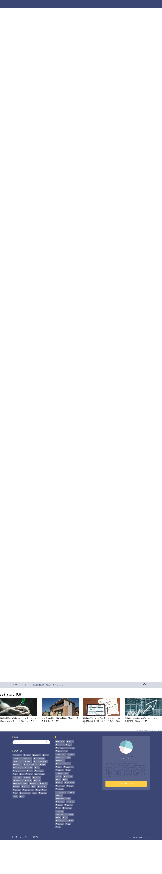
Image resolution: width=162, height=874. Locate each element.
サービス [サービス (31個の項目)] (29, 761)
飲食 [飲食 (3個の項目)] (22, 796)
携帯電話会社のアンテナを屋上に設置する (53, 166)
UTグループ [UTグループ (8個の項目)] (37, 755)
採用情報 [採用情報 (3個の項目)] (28, 777)
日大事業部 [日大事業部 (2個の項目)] (37, 777)
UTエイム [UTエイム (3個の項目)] (28, 755)
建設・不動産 (22, 591)
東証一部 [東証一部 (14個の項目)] (29, 780)
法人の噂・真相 (55, 4)
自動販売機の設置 (43, 163)
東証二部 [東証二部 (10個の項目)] (37, 780)
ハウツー (111, 4)
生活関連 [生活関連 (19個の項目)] (17, 787)
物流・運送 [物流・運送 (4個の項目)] (44, 783)
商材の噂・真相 (74, 4)
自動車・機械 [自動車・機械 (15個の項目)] (43, 787)
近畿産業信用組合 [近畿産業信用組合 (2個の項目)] (25, 793)
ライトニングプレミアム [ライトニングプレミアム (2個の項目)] (32, 764)
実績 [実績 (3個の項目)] (22, 774)
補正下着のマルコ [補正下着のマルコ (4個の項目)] (29, 790)
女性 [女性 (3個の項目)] (16, 774)
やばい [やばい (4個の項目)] (46, 755)
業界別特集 (125, 4)
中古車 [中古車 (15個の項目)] (43, 764)
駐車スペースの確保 (44, 169)
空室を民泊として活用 (45, 175)
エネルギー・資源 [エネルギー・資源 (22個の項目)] (39, 758)
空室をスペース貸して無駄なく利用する (52, 172)
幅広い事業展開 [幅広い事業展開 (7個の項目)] (40, 774)
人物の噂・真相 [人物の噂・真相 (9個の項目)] (19, 768)
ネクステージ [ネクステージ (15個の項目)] (18, 764)
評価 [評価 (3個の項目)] (39, 790)
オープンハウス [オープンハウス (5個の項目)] (19, 761)
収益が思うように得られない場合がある (46, 156)
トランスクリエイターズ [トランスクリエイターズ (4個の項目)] (41, 761)
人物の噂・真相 (94, 4)
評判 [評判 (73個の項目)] (45, 790)
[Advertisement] (128, 187)
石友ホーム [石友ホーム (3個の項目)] (26, 787)
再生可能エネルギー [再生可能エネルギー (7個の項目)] (20, 771)
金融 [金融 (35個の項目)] (35, 793)
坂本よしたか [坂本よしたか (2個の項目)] (39, 771)
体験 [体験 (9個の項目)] (37, 768)
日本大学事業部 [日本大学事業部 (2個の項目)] (19, 780)
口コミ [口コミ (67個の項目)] (30, 771)
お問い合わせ (142, 4)
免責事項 (35, 837)
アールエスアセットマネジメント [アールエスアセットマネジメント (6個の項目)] (23, 758)
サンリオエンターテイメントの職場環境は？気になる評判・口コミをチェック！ (129, 133)
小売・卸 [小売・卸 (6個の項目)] (30, 774)
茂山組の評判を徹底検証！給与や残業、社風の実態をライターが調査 (128, 106)
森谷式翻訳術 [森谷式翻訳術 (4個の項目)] (34, 783)
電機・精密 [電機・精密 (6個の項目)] (43, 793)
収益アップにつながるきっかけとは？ (45, 159)
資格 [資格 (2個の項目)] (16, 793)
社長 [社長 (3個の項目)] (34, 787)
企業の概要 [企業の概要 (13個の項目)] (29, 768)
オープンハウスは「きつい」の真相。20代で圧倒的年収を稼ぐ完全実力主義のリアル (129, 119)
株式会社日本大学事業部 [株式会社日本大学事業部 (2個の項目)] (21, 783)
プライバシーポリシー (21, 837)
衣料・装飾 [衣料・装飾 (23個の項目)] (17, 790)
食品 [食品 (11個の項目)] (16, 796)
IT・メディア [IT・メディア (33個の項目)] (18, 755)
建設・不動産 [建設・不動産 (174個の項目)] (18, 777)
